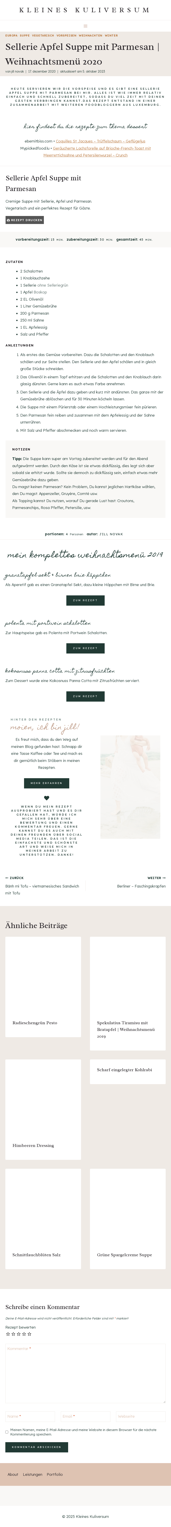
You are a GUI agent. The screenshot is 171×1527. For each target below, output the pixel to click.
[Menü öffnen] (85, 25)
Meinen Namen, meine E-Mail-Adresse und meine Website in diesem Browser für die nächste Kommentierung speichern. (83, 1432)
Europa (11, 35)
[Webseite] (141, 1416)
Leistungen (32, 1474)
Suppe (25, 35)
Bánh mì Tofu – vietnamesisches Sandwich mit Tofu (43, 885)
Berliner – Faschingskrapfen (127, 881)
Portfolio (55, 1474)
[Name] (30, 1416)
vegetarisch (43, 35)
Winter (111, 35)
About (13, 1474)
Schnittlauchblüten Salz (36, 1255)
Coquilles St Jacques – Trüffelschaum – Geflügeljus (100, 141)
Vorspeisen (67, 35)
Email (69, 1416)
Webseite (126, 1416)
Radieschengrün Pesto (34, 1023)
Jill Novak (17, 71)
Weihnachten (90, 35)
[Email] (85, 1416)
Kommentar (19, 1348)
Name (14, 1416)
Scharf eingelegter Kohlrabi (124, 1070)
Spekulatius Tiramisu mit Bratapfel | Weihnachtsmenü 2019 (126, 1029)
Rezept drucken (25, 220)
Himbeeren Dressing (33, 1145)
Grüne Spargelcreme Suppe (124, 1255)
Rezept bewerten (20, 1327)
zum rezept (85, 600)
